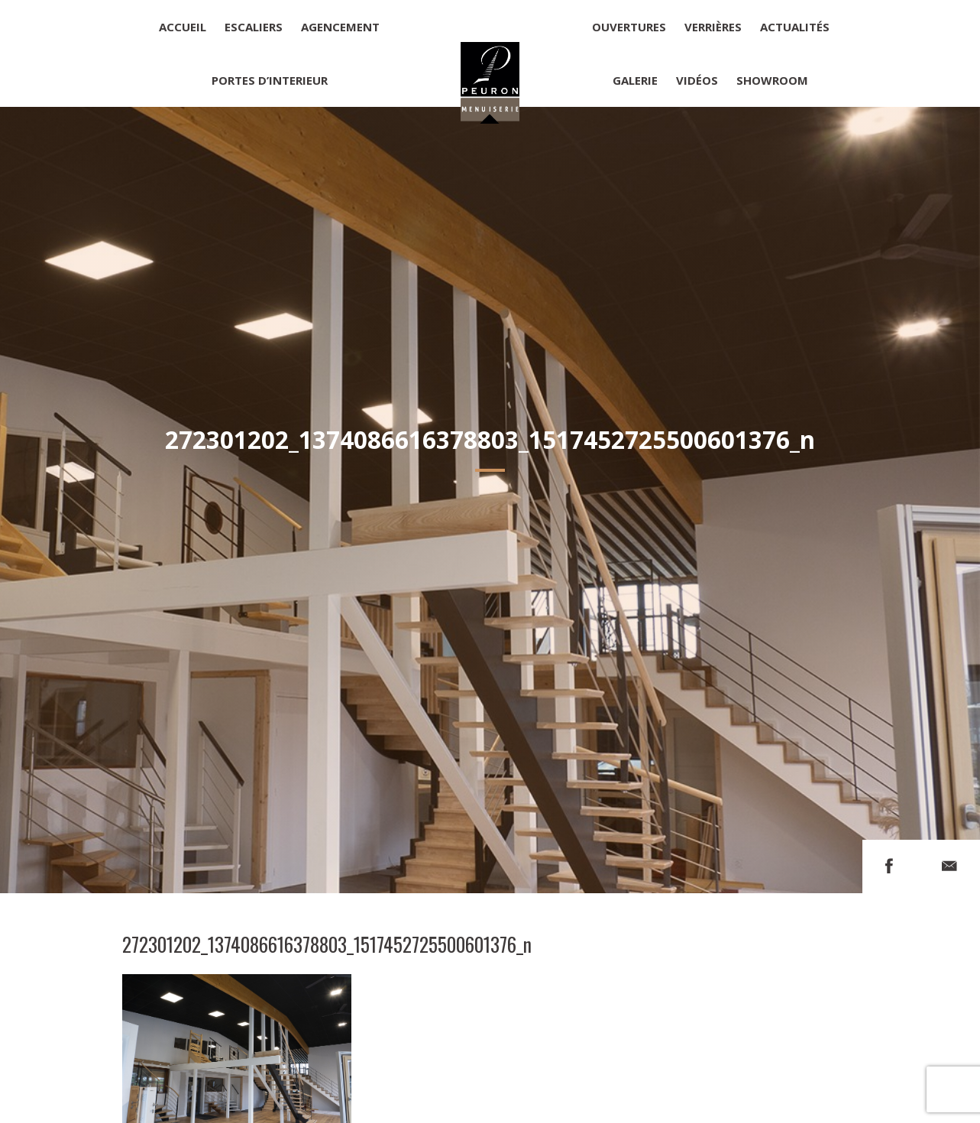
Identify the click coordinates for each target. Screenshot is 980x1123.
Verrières (713, 26)
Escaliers (254, 26)
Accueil (182, 26)
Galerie (635, 80)
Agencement (340, 26)
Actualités (795, 26)
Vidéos (697, 80)
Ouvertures (629, 26)
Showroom (772, 80)
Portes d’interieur (270, 80)
